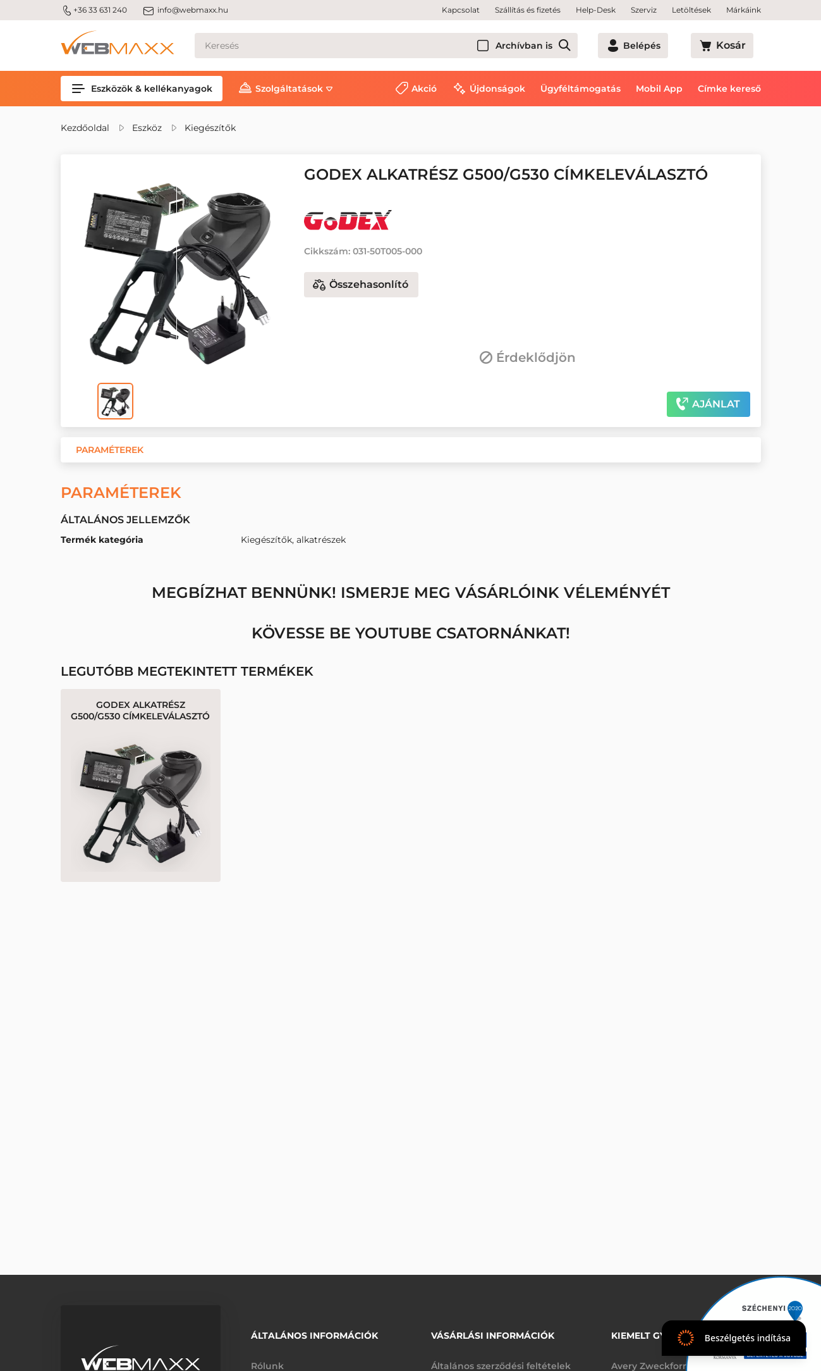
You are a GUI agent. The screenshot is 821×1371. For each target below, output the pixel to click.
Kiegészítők (210, 127)
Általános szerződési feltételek (501, 1357)
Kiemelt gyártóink (659, 1331)
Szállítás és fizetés (528, 10)
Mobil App (659, 88)
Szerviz (644, 10)
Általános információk (314, 1331)
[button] (110, 449)
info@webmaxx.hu (185, 10)
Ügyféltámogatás (580, 88)
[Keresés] (409, 45)
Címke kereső (729, 88)
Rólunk (267, 1357)
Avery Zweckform (651, 1357)
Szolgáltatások (289, 88)
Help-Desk (596, 10)
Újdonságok (497, 88)
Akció (424, 88)
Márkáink (743, 10)
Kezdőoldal (85, 127)
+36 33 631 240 (94, 10)
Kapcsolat (461, 10)
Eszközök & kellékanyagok (141, 88)
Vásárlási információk (492, 1331)
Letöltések (691, 10)
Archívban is (569, 45)
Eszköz (147, 127)
